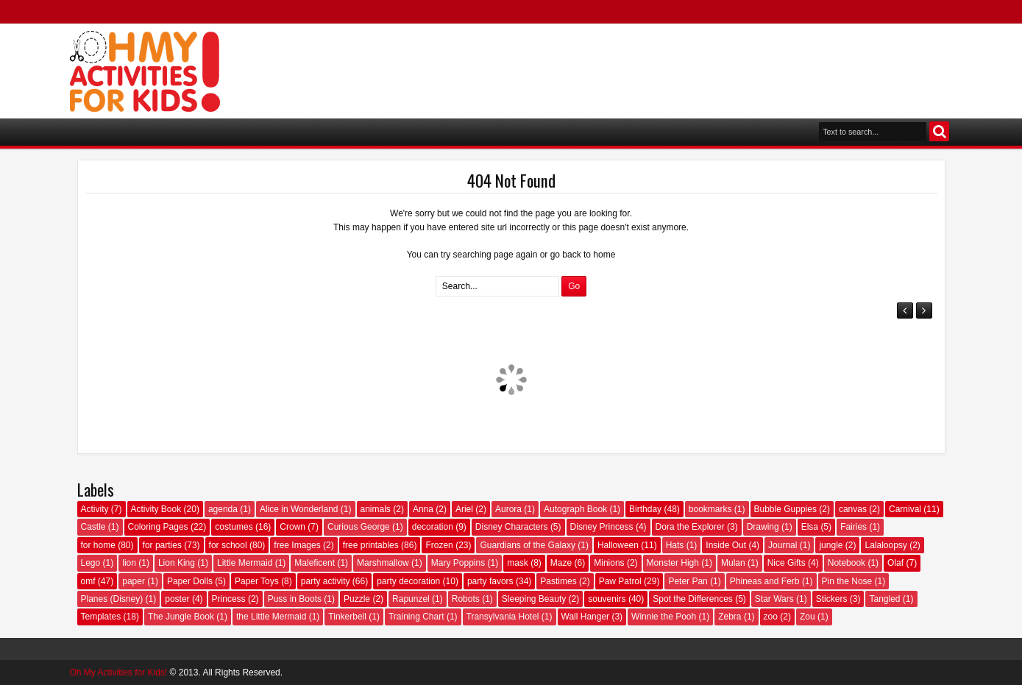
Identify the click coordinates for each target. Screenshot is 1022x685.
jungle (830, 545)
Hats (675, 545)
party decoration (408, 581)
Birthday (645, 509)
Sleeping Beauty (534, 599)
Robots (466, 599)
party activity (325, 581)
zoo (771, 616)
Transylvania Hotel (502, 616)
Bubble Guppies (785, 509)
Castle (93, 527)
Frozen (439, 545)
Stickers (832, 599)
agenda (223, 509)
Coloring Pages (158, 527)
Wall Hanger (585, 616)
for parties (162, 545)
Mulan (733, 563)
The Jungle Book (181, 616)
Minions (609, 563)
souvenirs (606, 599)
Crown (292, 527)
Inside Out (726, 545)
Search (939, 131)
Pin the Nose (847, 581)
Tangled (884, 599)
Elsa (809, 527)
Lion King (176, 563)
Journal (782, 545)
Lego (91, 563)
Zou (807, 616)
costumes (233, 527)
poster (177, 599)
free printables (371, 545)
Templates (101, 616)
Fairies (853, 527)
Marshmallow (383, 563)
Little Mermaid (244, 563)
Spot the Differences (693, 599)
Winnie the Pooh (663, 616)
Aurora (508, 509)
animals (376, 509)
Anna (423, 509)
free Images (297, 545)
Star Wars (774, 599)
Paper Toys (257, 581)
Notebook (846, 563)
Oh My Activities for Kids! (119, 672)
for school (228, 545)
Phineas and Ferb (765, 581)
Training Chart (416, 616)
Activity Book (156, 509)
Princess (229, 599)
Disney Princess (602, 527)
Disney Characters (511, 527)
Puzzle (357, 599)
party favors (490, 581)
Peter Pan (687, 581)
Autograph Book (575, 509)
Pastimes (558, 581)
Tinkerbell (347, 616)
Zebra (729, 616)
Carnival (905, 509)
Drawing (763, 527)
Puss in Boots (295, 599)
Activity (95, 509)
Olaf (895, 563)
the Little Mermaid (271, 616)
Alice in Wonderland (299, 509)
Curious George (358, 527)
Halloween (618, 545)
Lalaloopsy (885, 545)
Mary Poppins (458, 563)
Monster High (673, 563)
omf (88, 581)
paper (133, 581)
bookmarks (710, 509)
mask (517, 563)
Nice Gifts (786, 563)
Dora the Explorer (690, 527)
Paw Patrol (620, 581)
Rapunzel (411, 599)
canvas (853, 509)
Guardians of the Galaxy (527, 545)
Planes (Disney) (112, 599)
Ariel (464, 509)
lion (129, 563)
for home (98, 545)
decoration (432, 527)
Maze (561, 563)
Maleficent (314, 563)
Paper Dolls (190, 581)
